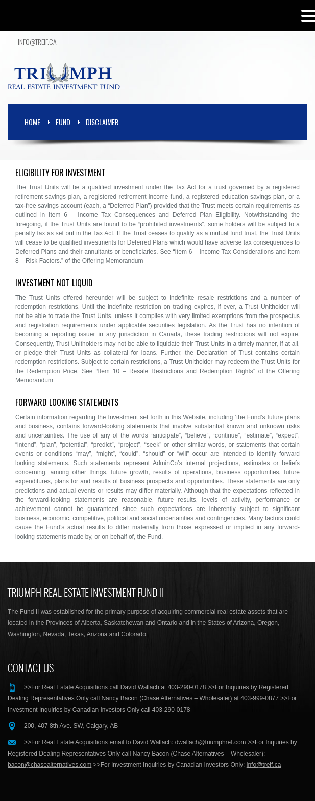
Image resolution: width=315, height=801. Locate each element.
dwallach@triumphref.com (210, 742)
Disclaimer (102, 121)
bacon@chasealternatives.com (49, 764)
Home (32, 121)
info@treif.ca (37, 42)
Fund (63, 121)
